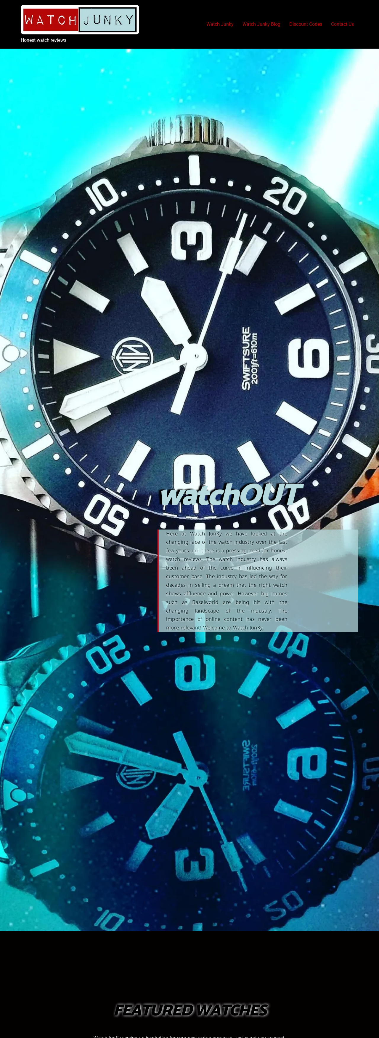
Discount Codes (305, 24)
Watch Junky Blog (261, 24)
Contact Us (342, 24)
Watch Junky (220, 24)
